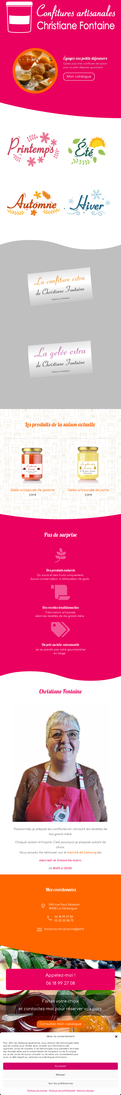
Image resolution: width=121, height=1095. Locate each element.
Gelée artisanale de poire (88, 490)
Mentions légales (85, 1090)
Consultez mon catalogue (60, 1024)
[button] (116, 1036)
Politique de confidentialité (62, 1090)
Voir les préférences (60, 1083)
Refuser (60, 1075)
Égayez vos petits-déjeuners (85, 58)
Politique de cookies (37, 1090)
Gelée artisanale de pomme (32, 490)
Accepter (60, 1066)
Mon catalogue (79, 76)
